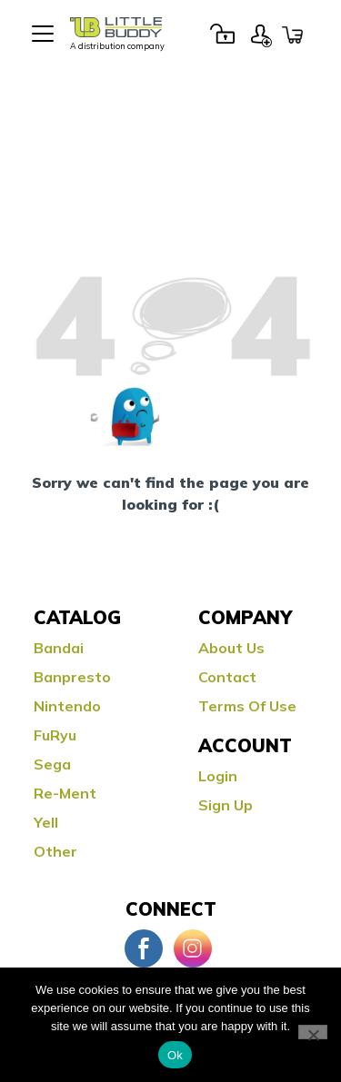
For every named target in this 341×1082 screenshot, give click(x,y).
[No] (312, 1032)
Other (55, 851)
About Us (231, 648)
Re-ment (65, 793)
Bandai (59, 648)
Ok (175, 1055)
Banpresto (72, 677)
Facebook (144, 948)
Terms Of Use (247, 706)
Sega (52, 764)
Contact (227, 677)
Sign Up (261, 33)
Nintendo (67, 706)
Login (222, 33)
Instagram (193, 948)
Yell (46, 822)
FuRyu (55, 735)
